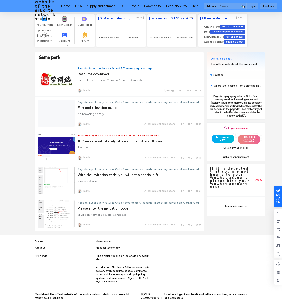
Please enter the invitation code (103, 208)
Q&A (78, 6)
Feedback (268, 6)
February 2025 (176, 6)
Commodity (152, 6)
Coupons (218, 74)
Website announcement (236, 157)
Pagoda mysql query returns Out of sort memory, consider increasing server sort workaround (138, 102)
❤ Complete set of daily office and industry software (120, 141)
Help (195, 6)
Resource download (93, 74)
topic (135, 6)
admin (139, 18)
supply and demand (101, 6)
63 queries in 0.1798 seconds (172, 18)
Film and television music (97, 108)
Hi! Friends (41, 255)
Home (65, 6)
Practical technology (108, 247)
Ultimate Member (214, 18)
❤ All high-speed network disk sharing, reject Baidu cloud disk (118, 135)
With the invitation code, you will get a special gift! (118, 175)
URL (123, 6)
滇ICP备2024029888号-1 (151, 296)
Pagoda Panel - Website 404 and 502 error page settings (115, 68)
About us (40, 247)
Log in (252, 6)
